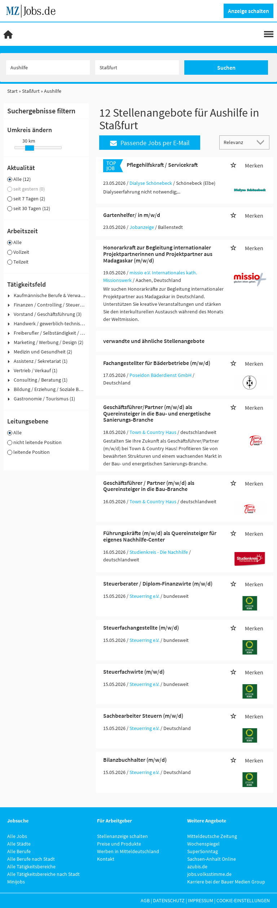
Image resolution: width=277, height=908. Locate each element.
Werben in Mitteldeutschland (128, 851)
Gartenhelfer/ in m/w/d (131, 214)
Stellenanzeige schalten (122, 836)
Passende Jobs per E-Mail (150, 143)
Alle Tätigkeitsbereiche (31, 866)
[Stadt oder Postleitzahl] (137, 67)
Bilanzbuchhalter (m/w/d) (135, 759)
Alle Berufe (19, 851)
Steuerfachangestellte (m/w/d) (141, 627)
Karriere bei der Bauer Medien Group (226, 881)
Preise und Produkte (119, 843)
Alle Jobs (17, 836)
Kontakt (105, 859)
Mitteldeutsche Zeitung (212, 836)
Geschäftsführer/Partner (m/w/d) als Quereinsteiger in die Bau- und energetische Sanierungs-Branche (157, 413)
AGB (145, 900)
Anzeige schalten (248, 10)
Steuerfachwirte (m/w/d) (133, 671)
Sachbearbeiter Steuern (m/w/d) (143, 715)
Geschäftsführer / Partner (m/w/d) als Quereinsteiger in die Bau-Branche (148, 486)
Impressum (200, 900)
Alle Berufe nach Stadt (31, 859)
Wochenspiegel (203, 843)
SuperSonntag (202, 851)
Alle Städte (19, 843)
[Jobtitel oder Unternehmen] (48, 67)
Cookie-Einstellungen (243, 900)
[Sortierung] (237, 142)
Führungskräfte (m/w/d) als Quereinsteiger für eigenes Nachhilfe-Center (159, 536)
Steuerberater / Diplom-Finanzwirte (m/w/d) (157, 583)
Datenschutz (169, 900)
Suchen (226, 67)
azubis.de (197, 866)
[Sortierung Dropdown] (262, 142)
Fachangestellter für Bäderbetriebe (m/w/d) (156, 362)
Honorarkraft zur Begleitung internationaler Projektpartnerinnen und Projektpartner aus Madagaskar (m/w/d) (157, 254)
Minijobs (16, 881)
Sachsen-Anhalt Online (211, 859)
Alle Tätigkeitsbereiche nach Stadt (43, 874)
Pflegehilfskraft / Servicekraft (162, 164)
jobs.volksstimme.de (209, 874)
